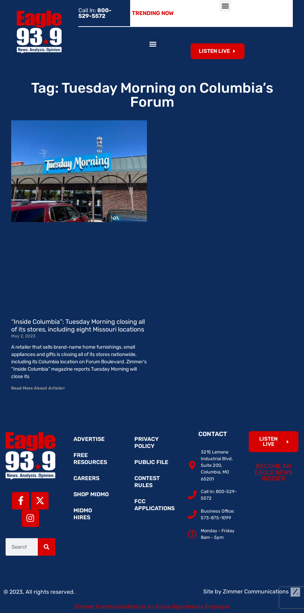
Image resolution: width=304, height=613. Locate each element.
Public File (151, 462)
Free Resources (90, 458)
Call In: (95, 13)
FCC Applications (154, 505)
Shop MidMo (91, 494)
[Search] (46, 547)
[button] (225, 6)
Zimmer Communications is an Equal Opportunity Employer (152, 606)
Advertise (89, 439)
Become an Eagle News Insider (273, 472)
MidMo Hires (82, 514)
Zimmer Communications (262, 591)
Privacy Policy (146, 442)
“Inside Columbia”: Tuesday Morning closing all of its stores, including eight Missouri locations (78, 325)
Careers (86, 478)
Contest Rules (147, 482)
